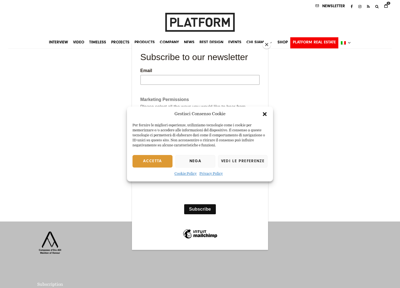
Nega (195, 161)
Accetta (152, 161)
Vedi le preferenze (242, 161)
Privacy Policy (211, 174)
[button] (265, 114)
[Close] (266, 44)
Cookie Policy (185, 174)
